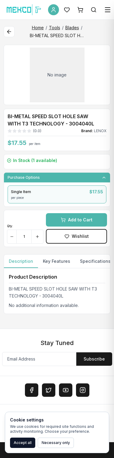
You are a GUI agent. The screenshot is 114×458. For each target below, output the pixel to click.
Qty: (10, 226)
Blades (72, 27)
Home (38, 27)
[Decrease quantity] (12, 236)
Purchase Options (57, 177)
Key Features (56, 261)
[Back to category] (9, 31)
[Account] (53, 9)
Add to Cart (76, 219)
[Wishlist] (66, 9)
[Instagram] (82, 390)
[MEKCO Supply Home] (24, 9)
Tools (54, 27)
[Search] (93, 9)
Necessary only (56, 442)
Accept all (23, 442)
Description (21, 263)
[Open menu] (108, 10)
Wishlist (76, 236)
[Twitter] (48, 390)
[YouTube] (65, 390)
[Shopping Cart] (80, 9)
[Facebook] (31, 390)
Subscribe (94, 358)
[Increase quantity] (37, 236)
